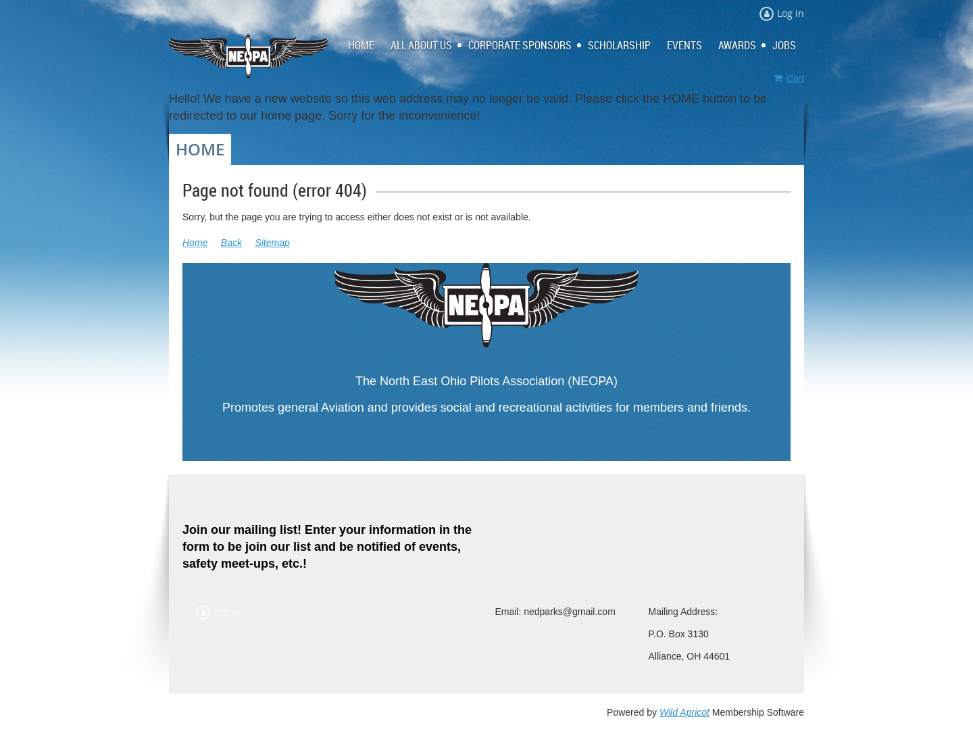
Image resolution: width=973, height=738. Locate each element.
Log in (790, 13)
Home (194, 242)
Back (231, 242)
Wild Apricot (684, 712)
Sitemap (272, 242)
